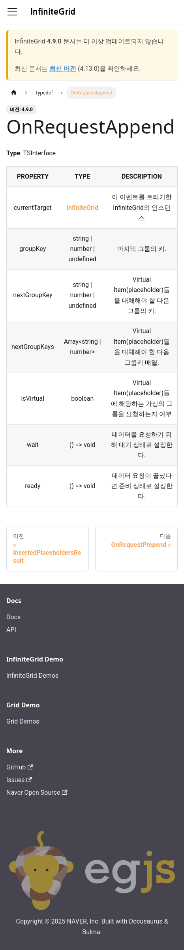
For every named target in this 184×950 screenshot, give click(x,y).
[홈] (13, 93)
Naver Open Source (37, 792)
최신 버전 (62, 68)
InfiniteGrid (82, 207)
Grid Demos (22, 721)
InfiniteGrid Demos (32, 675)
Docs (13, 617)
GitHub (19, 767)
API (11, 629)
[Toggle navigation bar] (12, 12)
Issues (19, 780)
